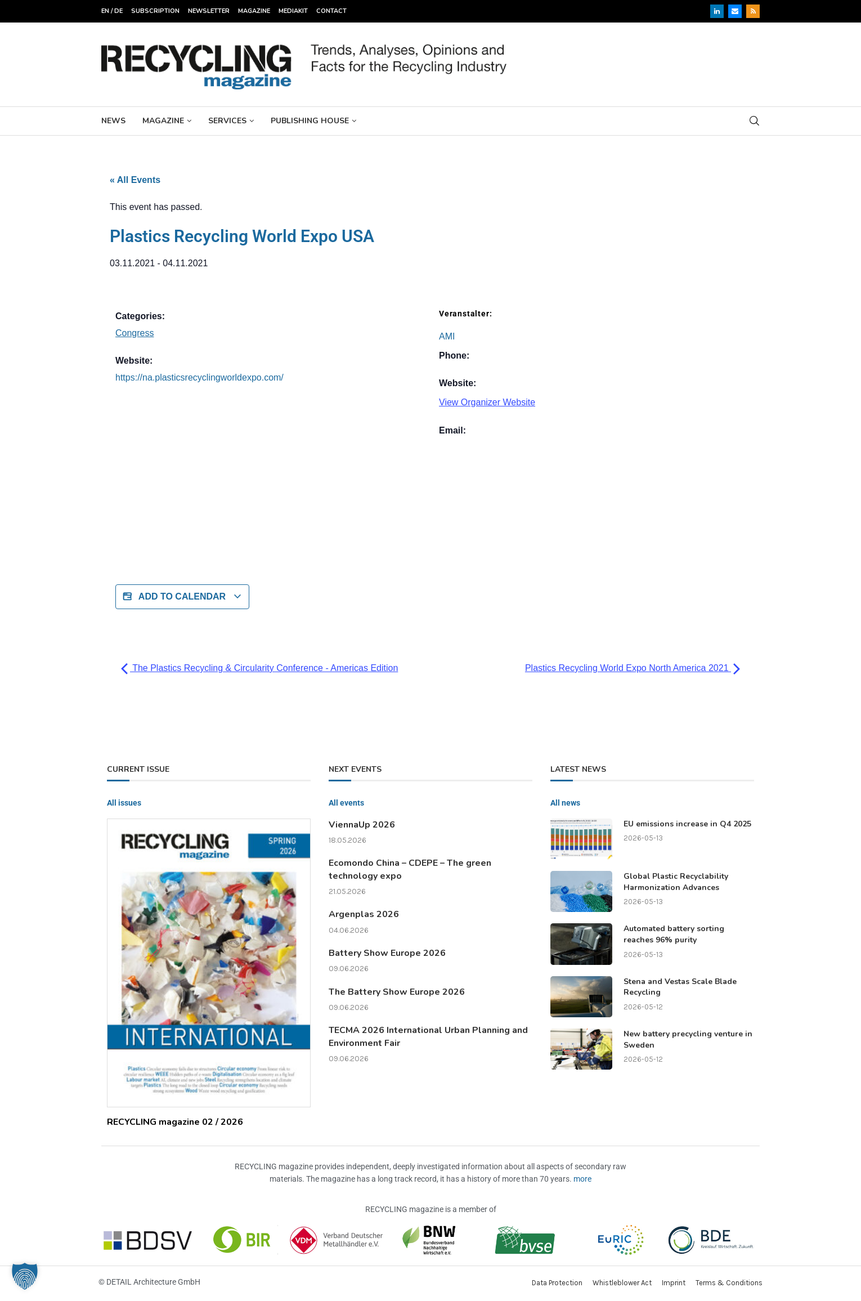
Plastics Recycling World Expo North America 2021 (632, 668)
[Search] (754, 120)
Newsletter (209, 11)
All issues (124, 802)
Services (227, 120)
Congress (134, 333)
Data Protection (557, 1282)
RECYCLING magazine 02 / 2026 (175, 1122)
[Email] (735, 11)
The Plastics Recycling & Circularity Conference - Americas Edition (259, 668)
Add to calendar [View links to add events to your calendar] (182, 596)
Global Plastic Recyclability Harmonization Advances (676, 882)
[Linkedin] (717, 11)
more (582, 1178)
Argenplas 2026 (364, 914)
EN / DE (112, 11)
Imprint (673, 1282)
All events (346, 802)
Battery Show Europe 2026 (387, 953)
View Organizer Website (487, 402)
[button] (25, 1276)
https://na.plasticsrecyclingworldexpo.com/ (199, 377)
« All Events (135, 180)
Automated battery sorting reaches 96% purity (674, 934)
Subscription (155, 11)
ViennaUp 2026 (362, 825)
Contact (331, 11)
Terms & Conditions (729, 1282)
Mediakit (293, 11)
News (113, 120)
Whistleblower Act (622, 1282)
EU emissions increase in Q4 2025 (687, 824)
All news (565, 802)
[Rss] (753, 11)
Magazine (254, 11)
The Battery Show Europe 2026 (397, 992)
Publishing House (310, 120)
